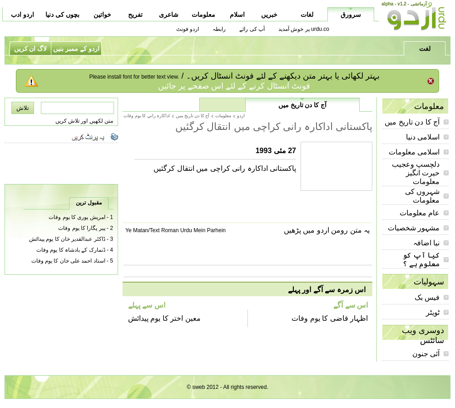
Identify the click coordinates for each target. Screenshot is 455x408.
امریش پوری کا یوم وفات (77, 217)
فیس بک (427, 297)
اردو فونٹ (187, 29)
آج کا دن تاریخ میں (412, 122)
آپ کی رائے (252, 29)
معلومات (223, 115)
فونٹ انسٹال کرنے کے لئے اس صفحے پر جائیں (234, 85)
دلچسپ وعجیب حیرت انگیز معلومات (416, 172)
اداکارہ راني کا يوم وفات (147, 115)
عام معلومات (420, 213)
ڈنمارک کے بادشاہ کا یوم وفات (70, 250)
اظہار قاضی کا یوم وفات (330, 318)
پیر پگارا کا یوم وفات (81, 228)
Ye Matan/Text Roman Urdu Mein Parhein (175, 230)
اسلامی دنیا (423, 137)
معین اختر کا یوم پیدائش (164, 318)
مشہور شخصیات (414, 228)
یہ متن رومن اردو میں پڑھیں (327, 230)
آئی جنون (426, 354)
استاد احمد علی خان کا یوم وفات (68, 261)
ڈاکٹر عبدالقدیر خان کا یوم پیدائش (67, 239)
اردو (241, 115)
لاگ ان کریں (30, 48)
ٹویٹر (433, 312)
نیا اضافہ (426, 243)
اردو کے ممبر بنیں (76, 48)
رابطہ (219, 29)
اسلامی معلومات (414, 152)
